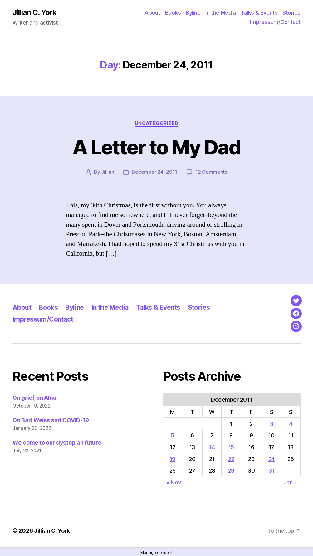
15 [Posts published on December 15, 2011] (231, 447)
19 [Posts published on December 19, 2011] (172, 458)
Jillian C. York (34, 12)
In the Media (220, 12)
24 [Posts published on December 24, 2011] (271, 458)
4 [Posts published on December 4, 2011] (290, 423)
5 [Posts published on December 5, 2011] (172, 435)
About (152, 12)
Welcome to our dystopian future (56, 442)
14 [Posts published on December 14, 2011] (212, 447)
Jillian (107, 172)
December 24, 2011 (154, 172)
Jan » (290, 482)
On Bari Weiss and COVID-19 (50, 420)
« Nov (173, 482)
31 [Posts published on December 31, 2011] (271, 470)
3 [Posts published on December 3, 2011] (271, 423)
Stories (291, 12)
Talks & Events (259, 12)
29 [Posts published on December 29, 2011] (231, 470)
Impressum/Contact (275, 22)
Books (173, 12)
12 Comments (211, 172)
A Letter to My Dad (156, 147)
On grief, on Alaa (34, 397)
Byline (193, 12)
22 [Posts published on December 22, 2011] (231, 458)
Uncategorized (156, 123)
